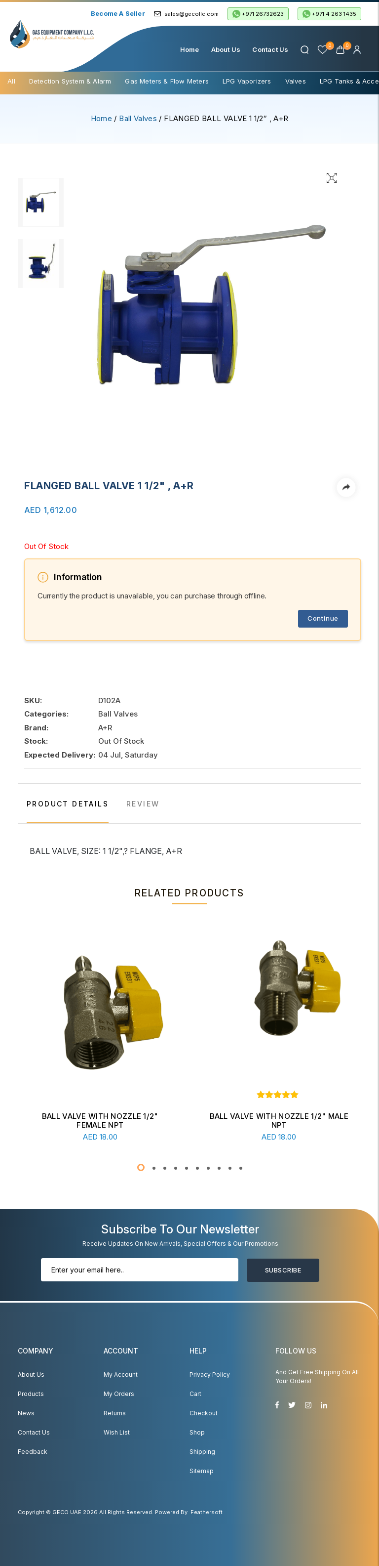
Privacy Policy (210, 1374)
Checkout (204, 1413)
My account (121, 1374)
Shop (197, 1432)
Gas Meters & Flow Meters (167, 81)
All (11, 81)
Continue (323, 618)
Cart (195, 1393)
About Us (226, 49)
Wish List (117, 1432)
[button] (141, 1167)
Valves (295, 81)
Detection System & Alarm (70, 81)
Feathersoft (206, 1512)
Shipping (202, 1451)
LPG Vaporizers (247, 81)
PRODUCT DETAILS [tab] (68, 804)
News (26, 1413)
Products (31, 1393)
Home (189, 49)
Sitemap (202, 1471)
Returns (115, 1413)
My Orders (119, 1393)
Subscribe (283, 1270)
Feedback (32, 1451)
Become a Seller (118, 13)
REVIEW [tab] (142, 804)
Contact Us (270, 49)
